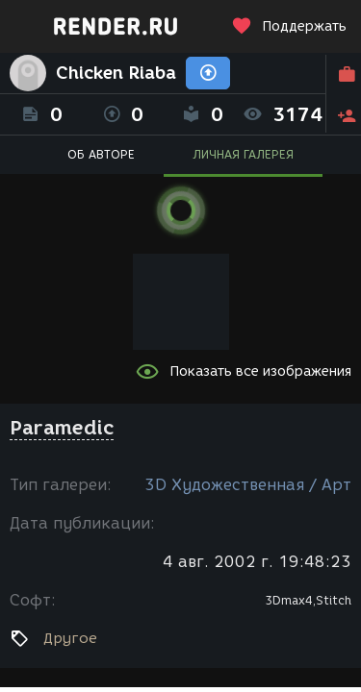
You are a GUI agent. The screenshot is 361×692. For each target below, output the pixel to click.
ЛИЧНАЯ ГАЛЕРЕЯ (243, 154)
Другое (70, 638)
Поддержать (289, 26)
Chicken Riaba (116, 73)
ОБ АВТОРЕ (101, 154)
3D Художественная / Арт (247, 485)
